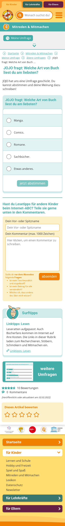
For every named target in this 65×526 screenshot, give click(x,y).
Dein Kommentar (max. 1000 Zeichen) (29, 234)
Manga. (14, 120)
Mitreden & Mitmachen (39, 53)
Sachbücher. (18, 156)
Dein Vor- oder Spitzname (22, 221)
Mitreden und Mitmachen (22, 475)
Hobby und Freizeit (18, 465)
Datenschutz (14, 485)
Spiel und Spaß (15, 470)
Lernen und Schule (18, 461)
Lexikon (11, 480)
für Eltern (53, 4)
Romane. (15, 144)
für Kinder (11, 4)
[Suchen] (20, 15)
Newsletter (13, 490)
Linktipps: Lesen (20, 351)
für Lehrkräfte (32, 4)
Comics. (15, 132)
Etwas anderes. (20, 168)
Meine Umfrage (11, 57)
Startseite (13, 53)
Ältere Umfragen (36, 57)
